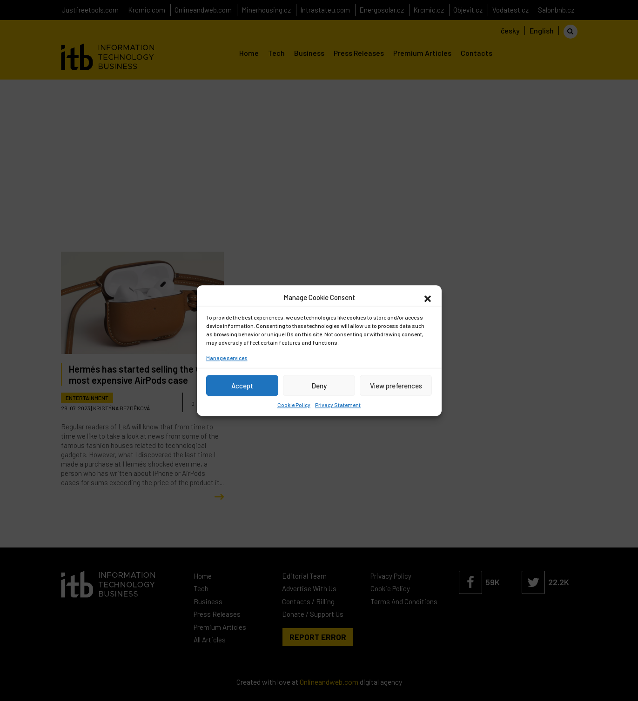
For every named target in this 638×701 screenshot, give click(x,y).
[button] (427, 297)
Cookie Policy (293, 404)
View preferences (396, 385)
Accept (242, 385)
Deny (319, 385)
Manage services (227, 357)
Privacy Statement (338, 404)
